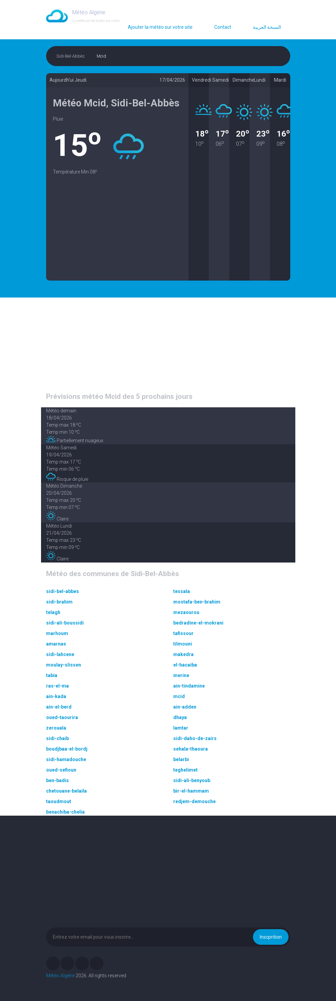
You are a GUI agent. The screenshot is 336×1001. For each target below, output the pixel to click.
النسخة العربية (267, 27)
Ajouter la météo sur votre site (160, 27)
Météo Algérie (60, 975)
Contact (222, 27)
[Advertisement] (117, 233)
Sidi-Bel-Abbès (70, 56)
